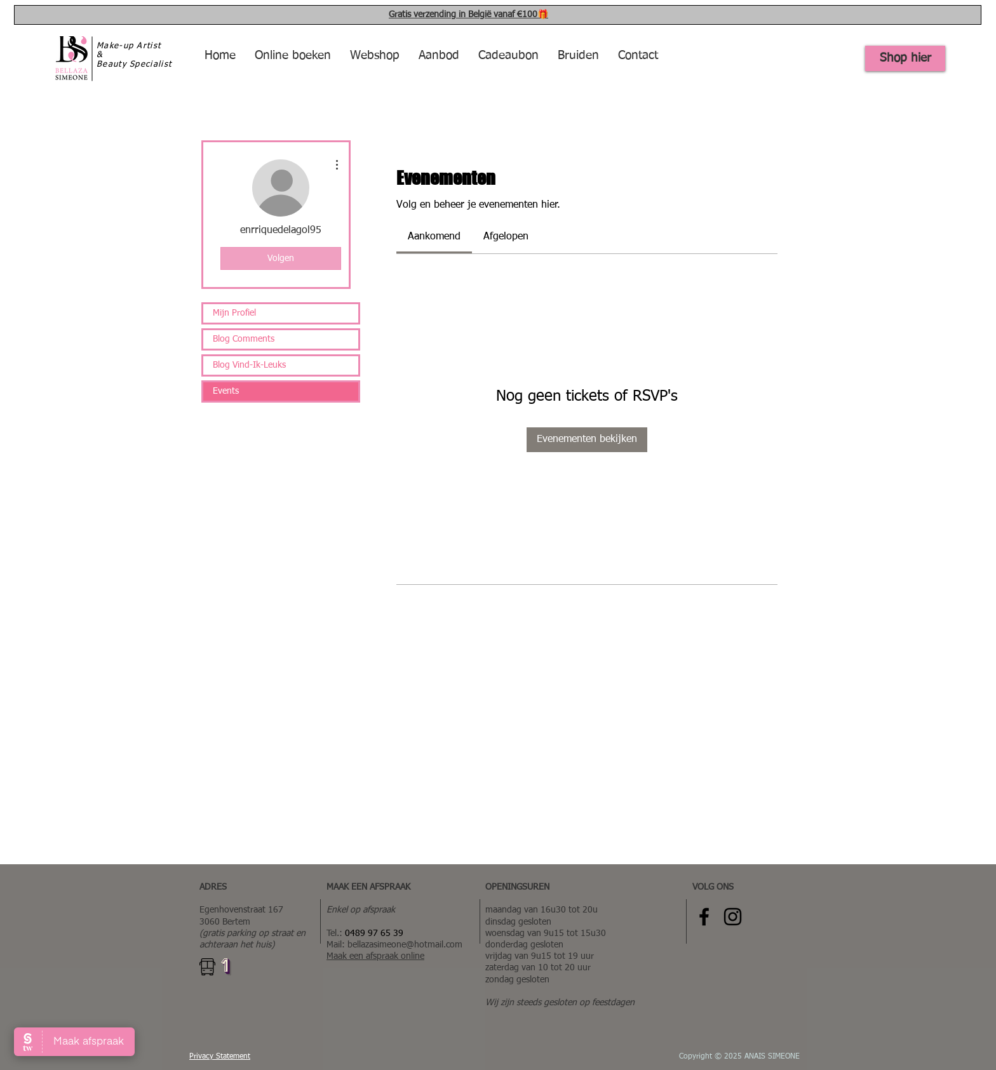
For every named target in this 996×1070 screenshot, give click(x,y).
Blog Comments (243, 339)
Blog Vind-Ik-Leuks (249, 365)
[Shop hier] (905, 58)
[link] (434, 237)
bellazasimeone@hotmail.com (404, 944)
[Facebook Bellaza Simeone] (704, 916)
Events (226, 391)
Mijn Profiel (234, 313)
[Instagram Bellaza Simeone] (732, 916)
